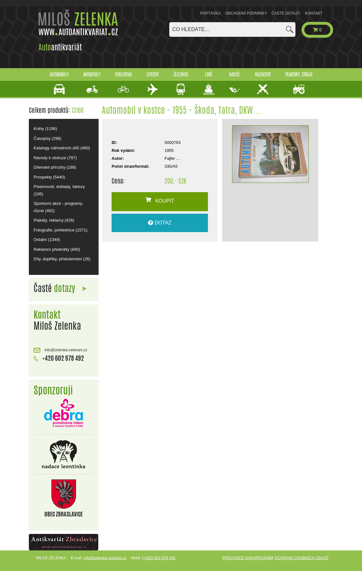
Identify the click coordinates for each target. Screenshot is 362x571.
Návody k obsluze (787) (55, 157)
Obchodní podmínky (246, 13)
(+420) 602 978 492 (158, 558)
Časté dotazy (286, 13)
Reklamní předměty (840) (57, 249)
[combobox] (232, 29)
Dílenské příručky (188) (55, 167)
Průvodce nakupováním (248, 558)
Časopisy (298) (47, 138)
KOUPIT (159, 200)
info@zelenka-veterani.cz (60, 350)
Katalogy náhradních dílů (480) (62, 148)
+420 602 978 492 (59, 358)
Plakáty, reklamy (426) (54, 220)
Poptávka (210, 13)
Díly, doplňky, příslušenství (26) (62, 258)
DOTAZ (159, 222)
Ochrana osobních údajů (301, 558)
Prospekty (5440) (49, 177)
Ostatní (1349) (47, 239)
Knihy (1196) (45, 128)
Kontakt (314, 13)
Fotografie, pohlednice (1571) (60, 230)
